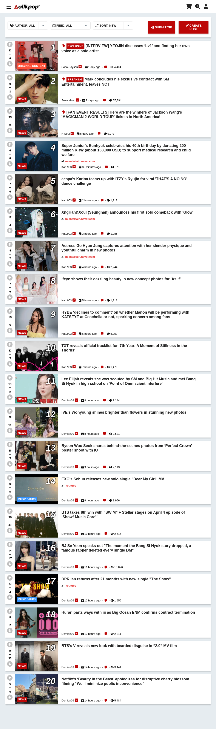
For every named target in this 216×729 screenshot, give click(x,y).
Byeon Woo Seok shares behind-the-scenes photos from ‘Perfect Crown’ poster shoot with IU (127, 448)
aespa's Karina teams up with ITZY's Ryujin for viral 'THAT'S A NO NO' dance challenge (124, 181)
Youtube (70, 485)
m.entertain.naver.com (80, 161)
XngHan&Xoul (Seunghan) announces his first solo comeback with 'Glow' (127, 212)
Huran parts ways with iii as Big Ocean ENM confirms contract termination (128, 612)
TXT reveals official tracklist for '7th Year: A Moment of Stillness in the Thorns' (124, 348)
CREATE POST (194, 27)
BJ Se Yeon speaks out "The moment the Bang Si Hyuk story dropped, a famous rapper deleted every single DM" (126, 548)
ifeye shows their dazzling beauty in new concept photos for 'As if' (121, 279)
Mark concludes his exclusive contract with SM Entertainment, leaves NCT (115, 81)
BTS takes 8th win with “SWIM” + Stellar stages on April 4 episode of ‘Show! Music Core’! (123, 514)
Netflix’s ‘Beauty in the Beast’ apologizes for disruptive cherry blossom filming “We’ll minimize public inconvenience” (125, 681)
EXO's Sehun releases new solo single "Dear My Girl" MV (113, 479)
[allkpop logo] (27, 7)
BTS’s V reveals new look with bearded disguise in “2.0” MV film (119, 646)
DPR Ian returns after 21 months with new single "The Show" (116, 579)
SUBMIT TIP (161, 27)
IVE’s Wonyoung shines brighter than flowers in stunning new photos (124, 412)
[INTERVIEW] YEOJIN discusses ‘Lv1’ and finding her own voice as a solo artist (126, 48)
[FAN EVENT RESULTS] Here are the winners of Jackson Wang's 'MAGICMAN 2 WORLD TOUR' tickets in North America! (122, 114)
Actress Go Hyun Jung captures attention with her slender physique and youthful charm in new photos (127, 248)
